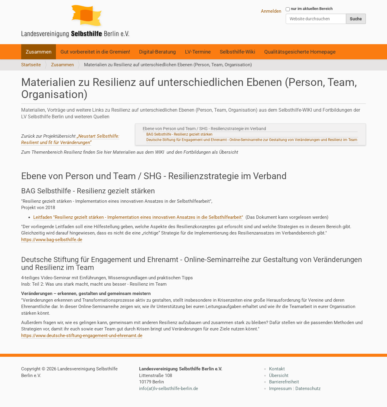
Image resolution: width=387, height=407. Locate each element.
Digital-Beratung (157, 52)
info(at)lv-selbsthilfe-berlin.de (168, 388)
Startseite (31, 64)
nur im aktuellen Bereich (312, 8)
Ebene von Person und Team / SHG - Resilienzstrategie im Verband (205, 128)
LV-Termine (198, 52)
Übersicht (278, 375)
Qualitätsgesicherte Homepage (300, 52)
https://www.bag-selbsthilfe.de (51, 239)
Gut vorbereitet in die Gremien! (95, 52)
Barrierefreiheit (284, 382)
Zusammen (38, 52)
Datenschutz (307, 388)
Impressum (280, 388)
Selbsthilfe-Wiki (237, 52)
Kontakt (277, 369)
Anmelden (271, 11)
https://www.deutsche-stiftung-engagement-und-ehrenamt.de (81, 335)
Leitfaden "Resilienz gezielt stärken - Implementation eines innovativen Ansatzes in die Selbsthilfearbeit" (138, 217)
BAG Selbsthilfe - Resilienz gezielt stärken (179, 134)
